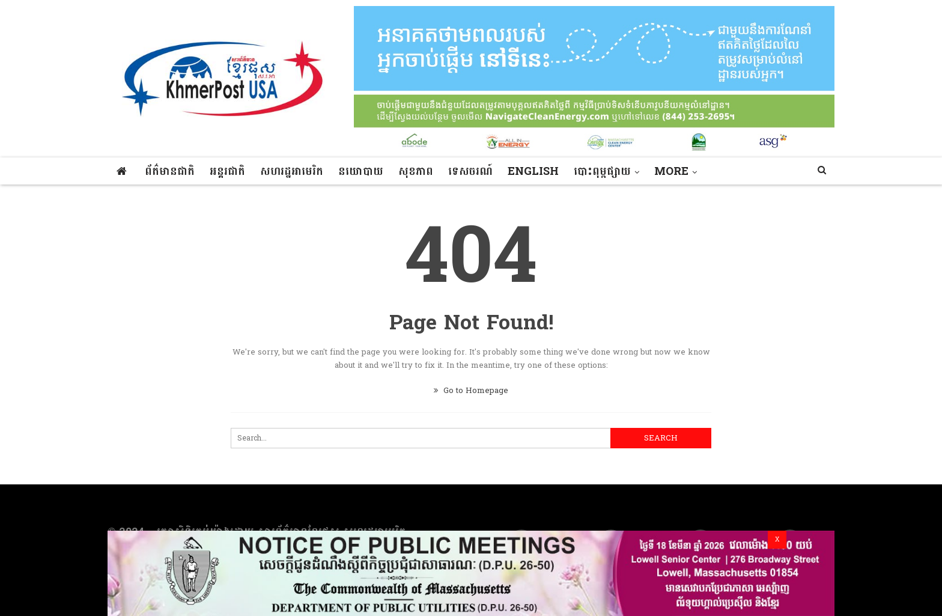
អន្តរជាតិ (227, 171)
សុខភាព (415, 171)
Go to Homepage (471, 390)
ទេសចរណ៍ (470, 171)
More (671, 171)
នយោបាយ (360, 171)
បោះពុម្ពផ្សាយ (602, 171)
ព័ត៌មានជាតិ (170, 171)
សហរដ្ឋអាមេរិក (291, 171)
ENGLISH (533, 171)
